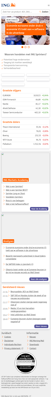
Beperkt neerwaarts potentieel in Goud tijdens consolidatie (26, 257)
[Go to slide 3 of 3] (29, 47)
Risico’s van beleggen (15, 200)
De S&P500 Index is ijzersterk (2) (19, 264)
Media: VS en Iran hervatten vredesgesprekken (18, 309)
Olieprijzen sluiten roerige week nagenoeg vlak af (25, 302)
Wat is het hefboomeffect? (17, 204)
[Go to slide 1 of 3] (22, 47)
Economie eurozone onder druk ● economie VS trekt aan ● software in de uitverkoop (26, 249)
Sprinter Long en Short (15, 194)
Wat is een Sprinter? (14, 186)
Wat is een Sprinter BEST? (17, 190)
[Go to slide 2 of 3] (26, 47)
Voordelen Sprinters (14, 197)
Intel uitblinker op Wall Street (19, 315)
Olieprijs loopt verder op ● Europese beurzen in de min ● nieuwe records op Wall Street (26, 271)
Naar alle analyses (39, 279)
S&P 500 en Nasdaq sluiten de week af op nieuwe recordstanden (24, 296)
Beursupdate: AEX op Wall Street (20, 292)
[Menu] (49, 5)
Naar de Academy (39, 208)
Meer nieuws (41, 326)
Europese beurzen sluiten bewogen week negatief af (24, 319)
